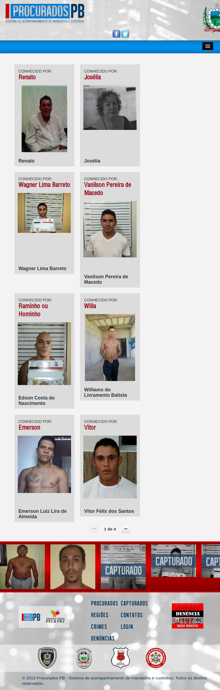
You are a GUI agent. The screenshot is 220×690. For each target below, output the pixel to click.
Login (127, 626)
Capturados (134, 603)
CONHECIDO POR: (35, 71)
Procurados (104, 603)
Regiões (100, 614)
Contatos (132, 614)
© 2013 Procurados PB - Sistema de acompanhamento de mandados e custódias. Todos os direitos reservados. (114, 681)
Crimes (99, 626)
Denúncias (103, 638)
